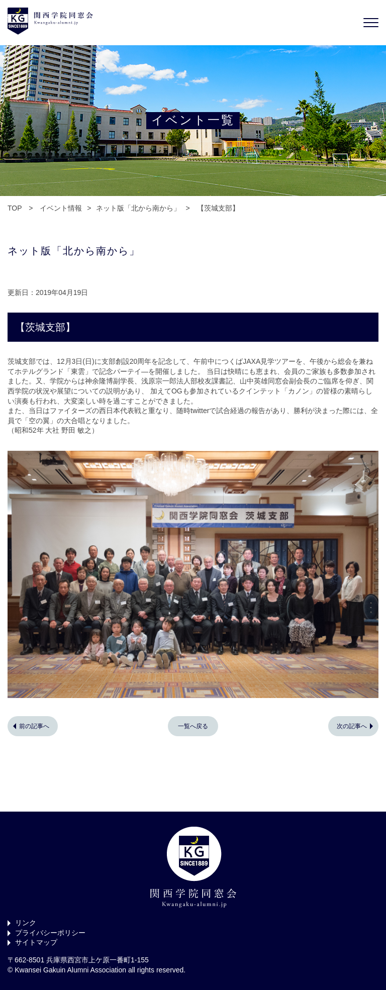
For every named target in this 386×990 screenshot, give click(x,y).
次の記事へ (352, 726)
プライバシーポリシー (50, 933)
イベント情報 (61, 208)
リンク (25, 923)
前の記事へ (34, 726)
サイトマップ (36, 942)
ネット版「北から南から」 (138, 208)
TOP (15, 208)
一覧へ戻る (193, 726)
